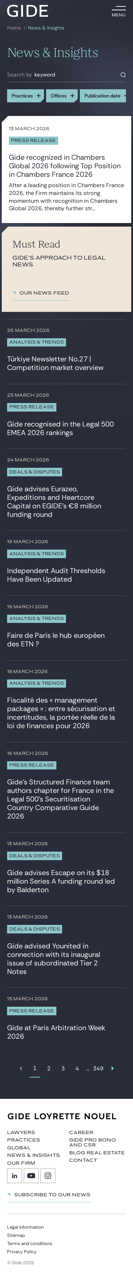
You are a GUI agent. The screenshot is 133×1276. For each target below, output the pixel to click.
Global (19, 1147)
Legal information (25, 1227)
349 (98, 1068)
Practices (23, 1140)
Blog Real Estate (97, 1152)
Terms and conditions (29, 1243)
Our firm (21, 1163)
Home (14, 28)
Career (81, 1132)
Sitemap (16, 1235)
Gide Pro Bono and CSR (92, 1143)
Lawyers (21, 1132)
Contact (83, 1160)
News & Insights (46, 28)
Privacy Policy (22, 1252)
